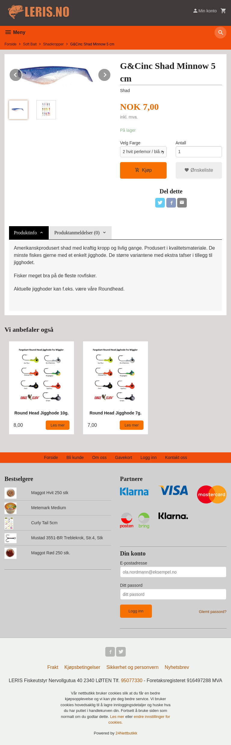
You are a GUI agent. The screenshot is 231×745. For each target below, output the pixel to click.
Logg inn (148, 457)
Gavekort (123, 457)
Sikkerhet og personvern (132, 667)
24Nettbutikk (126, 733)
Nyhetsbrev (177, 667)
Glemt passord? (212, 611)
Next (110, 74)
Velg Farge (130, 142)
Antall (181, 142)
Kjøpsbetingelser (82, 667)
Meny (15, 32)
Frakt (52, 667)
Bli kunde (75, 457)
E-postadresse (133, 563)
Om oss (99, 457)
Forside (11, 44)
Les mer (117, 716)
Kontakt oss (176, 457)
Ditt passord (131, 585)
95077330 (131, 680)
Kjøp (143, 170)
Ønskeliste (198, 170)
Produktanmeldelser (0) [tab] (77, 232)
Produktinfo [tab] (25, 232)
